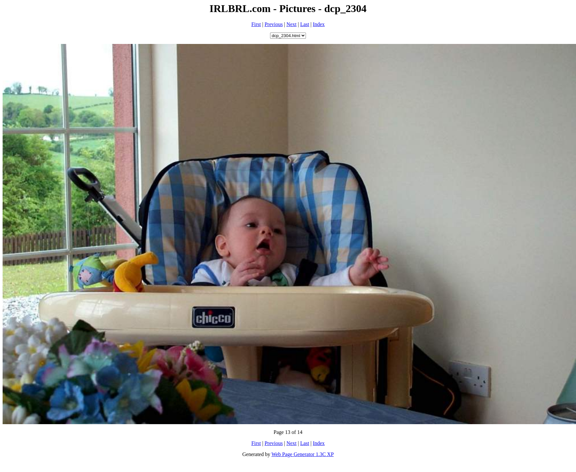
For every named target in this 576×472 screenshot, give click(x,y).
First (256, 24)
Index (318, 24)
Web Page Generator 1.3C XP (302, 454)
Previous (274, 24)
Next (291, 24)
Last (304, 24)
